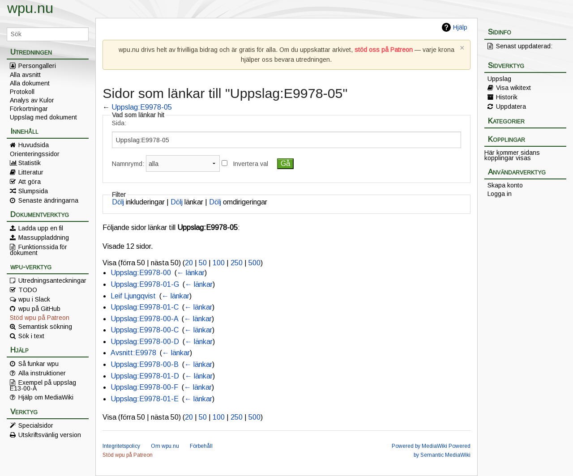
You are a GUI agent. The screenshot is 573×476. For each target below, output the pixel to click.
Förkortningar (29, 108)
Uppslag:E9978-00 (141, 272)
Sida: (119, 123)
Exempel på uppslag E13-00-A (43, 385)
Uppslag (499, 78)
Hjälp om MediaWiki (45, 397)
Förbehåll (201, 446)
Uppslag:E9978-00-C (145, 330)
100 (219, 263)
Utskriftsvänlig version (49, 435)
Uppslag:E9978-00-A (144, 319)
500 (254, 263)
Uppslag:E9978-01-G (145, 284)
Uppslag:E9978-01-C (145, 307)
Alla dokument (30, 83)
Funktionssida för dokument (38, 249)
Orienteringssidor (35, 154)
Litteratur (30, 172)
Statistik (29, 163)
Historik (506, 97)
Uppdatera (511, 106)
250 (237, 263)
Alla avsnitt (25, 74)
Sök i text (31, 336)
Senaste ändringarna (48, 200)
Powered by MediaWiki (419, 446)
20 (189, 263)
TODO (27, 290)
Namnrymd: (128, 163)
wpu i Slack (34, 299)
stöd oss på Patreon (384, 49)
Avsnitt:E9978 (133, 353)
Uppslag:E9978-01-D (145, 376)
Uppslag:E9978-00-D (145, 341)
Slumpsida (33, 191)
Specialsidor (35, 425)
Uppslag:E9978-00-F (144, 387)
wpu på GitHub (39, 309)
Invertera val (250, 163)
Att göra (29, 181)
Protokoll (22, 91)
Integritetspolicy (121, 446)
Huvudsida (33, 145)
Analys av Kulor (32, 100)
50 (203, 263)
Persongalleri (37, 66)
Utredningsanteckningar (52, 280)
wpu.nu (30, 8)
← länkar (191, 272)
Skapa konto (505, 185)
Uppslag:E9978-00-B (145, 364)
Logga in (499, 193)
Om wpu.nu (165, 446)
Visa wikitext (513, 88)
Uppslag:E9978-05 (141, 107)
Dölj (118, 202)
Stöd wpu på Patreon (39, 317)
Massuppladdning (43, 237)
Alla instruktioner (42, 373)
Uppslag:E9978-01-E (145, 399)
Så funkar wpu (38, 364)
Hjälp (460, 27)
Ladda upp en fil (40, 228)
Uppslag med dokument (43, 117)
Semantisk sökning (45, 326)
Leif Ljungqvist (133, 296)
